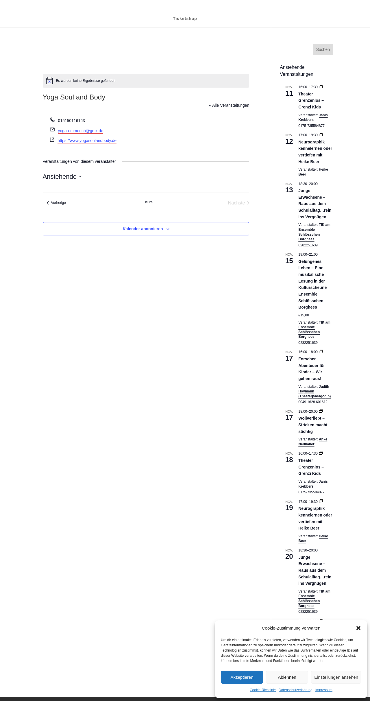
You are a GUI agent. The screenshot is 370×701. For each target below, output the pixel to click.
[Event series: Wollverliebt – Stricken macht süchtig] (321, 411)
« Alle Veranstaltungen (229, 105)
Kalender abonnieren (143, 228)
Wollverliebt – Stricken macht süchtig (312, 424)
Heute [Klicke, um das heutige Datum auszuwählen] (148, 202)
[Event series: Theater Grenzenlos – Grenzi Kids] (321, 87)
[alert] (146, 81)
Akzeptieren (241, 677)
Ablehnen (287, 677)
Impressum (323, 690)
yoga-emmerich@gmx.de (80, 130)
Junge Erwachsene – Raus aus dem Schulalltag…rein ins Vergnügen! (314, 203)
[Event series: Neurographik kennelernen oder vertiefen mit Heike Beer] (321, 135)
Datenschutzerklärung (295, 690)
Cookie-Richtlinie (263, 690)
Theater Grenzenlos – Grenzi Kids (311, 100)
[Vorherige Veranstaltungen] (56, 203)
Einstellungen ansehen (336, 677)
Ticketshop (185, 18)
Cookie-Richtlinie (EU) (315, 4)
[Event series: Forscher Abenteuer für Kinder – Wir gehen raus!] (321, 352)
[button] (358, 628)
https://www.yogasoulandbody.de (87, 140)
